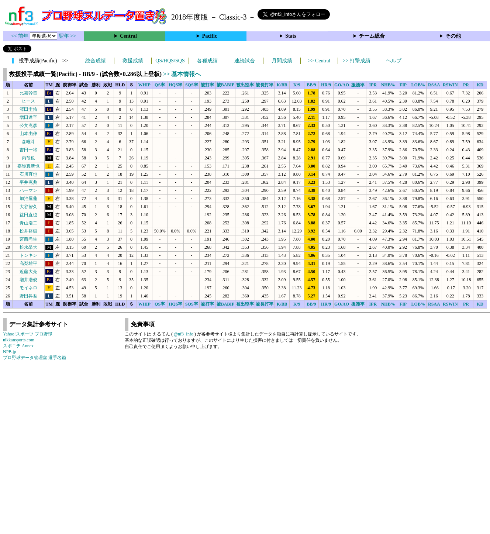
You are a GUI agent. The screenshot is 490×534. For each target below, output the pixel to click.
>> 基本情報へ (182, 74)
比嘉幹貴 (28, 93)
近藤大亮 (28, 271)
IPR (373, 84)
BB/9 (311, 84)
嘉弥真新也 (28, 166)
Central (128, 36)
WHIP (144, 84)
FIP (403, 84)
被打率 (207, 84)
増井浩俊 (28, 279)
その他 (453, 36)
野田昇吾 (28, 296)
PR (466, 84)
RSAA (434, 84)
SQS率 (191, 84)
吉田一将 (28, 149)
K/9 (296, 84)
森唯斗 (28, 141)
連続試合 (244, 60)
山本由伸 (28, 133)
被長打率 (264, 84)
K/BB (282, 84)
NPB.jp (9, 351)
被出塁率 (245, 84)
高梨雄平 (28, 263)
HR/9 (326, 84)
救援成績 (132, 60)
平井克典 (28, 182)
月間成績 (282, 60)
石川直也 (28, 174)
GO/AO (341, 84)
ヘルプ (393, 60)
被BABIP (226, 84)
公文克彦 (28, 125)
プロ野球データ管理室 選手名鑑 (34, 357)
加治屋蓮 (28, 198)
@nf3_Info (183, 334)
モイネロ (28, 287)
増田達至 (28, 117)
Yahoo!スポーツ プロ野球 (27, 334)
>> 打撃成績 (356, 60)
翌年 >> (67, 36)
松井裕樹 (28, 231)
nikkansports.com (18, 339)
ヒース (28, 101)
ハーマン (28, 190)
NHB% (388, 84)
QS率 (160, 84)
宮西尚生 (28, 239)
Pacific (209, 36)
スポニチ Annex (18, 345)
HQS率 (175, 84)
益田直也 (28, 214)
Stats (290, 36)
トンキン (28, 255)
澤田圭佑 (28, 109)
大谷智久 (28, 206)
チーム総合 (372, 36)
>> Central (319, 60)
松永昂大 (28, 247)
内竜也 (28, 158)
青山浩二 (28, 222)
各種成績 (207, 60)
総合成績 (95, 60)
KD (480, 84)
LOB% (418, 84)
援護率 (358, 84)
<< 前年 (20, 36)
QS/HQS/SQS (169, 60)
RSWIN (450, 84)
